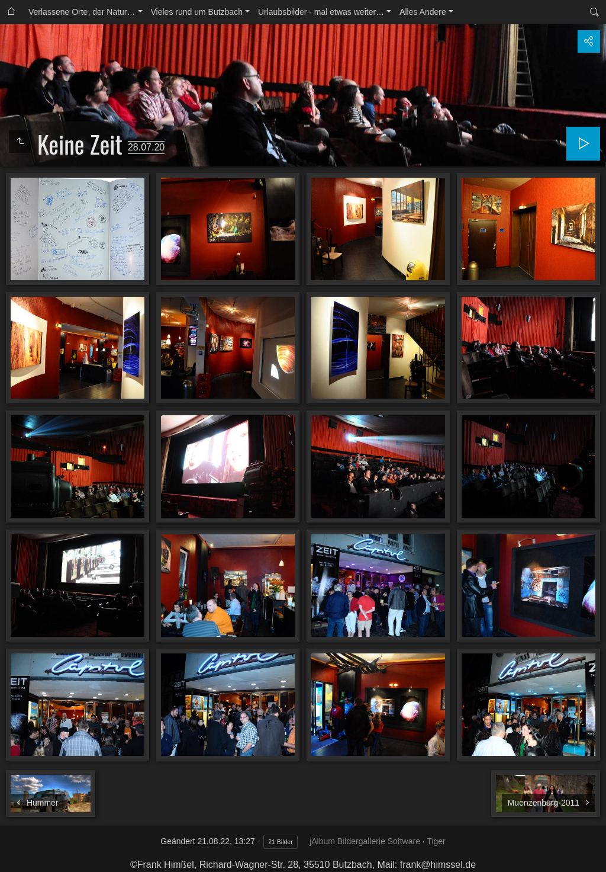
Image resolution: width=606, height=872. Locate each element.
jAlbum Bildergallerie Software (365, 841)
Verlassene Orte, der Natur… (82, 12)
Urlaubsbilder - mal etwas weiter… (321, 12)
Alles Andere (422, 12)
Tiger (436, 841)
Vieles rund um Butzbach (197, 12)
